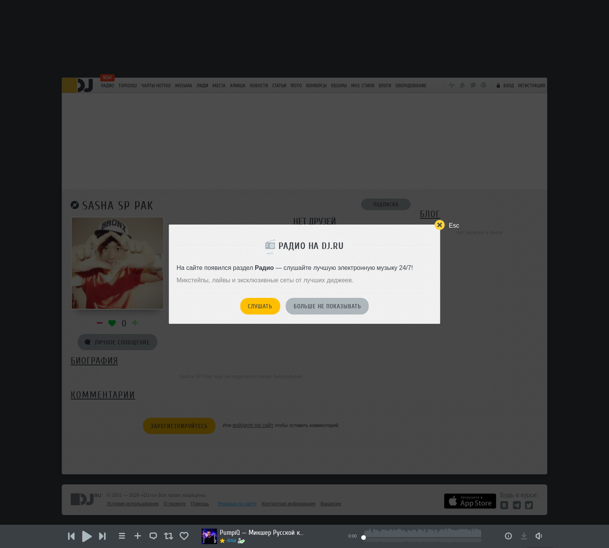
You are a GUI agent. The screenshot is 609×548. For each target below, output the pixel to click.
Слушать (260, 306)
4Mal (231, 540)
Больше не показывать (327, 306)
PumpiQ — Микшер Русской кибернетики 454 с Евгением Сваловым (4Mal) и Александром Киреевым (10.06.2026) (262, 532)
